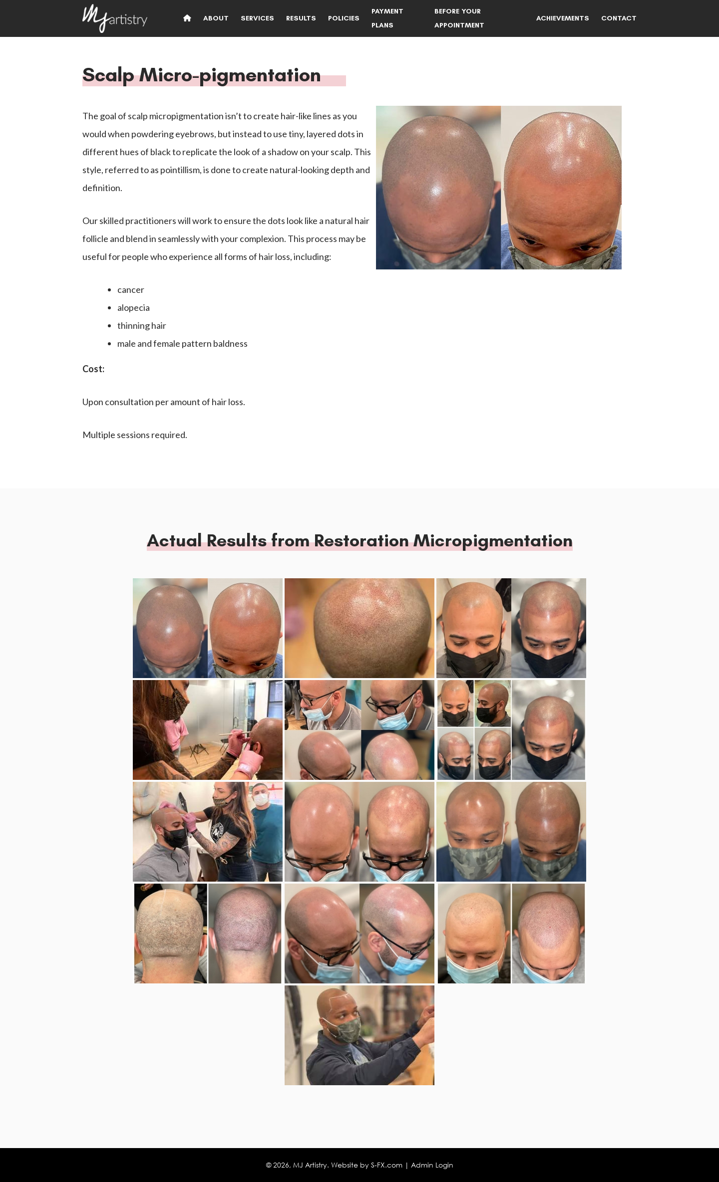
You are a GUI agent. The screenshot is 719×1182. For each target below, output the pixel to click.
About (216, 18)
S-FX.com (386, 1165)
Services (257, 18)
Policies (344, 18)
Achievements (562, 18)
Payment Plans (387, 18)
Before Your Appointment (459, 18)
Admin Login (432, 1165)
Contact (619, 18)
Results (301, 18)
